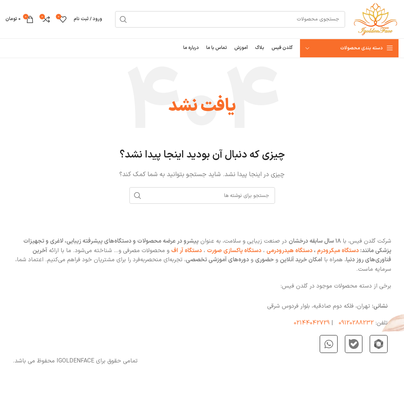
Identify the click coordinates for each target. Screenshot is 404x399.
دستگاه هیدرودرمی (289, 250)
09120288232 (356, 323)
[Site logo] (376, 19)
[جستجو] (230, 19)
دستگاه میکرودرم (337, 250)
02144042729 (312, 323)
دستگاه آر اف (186, 250)
